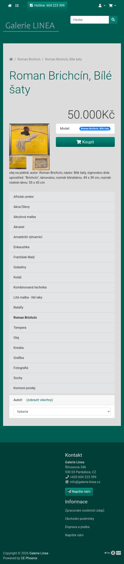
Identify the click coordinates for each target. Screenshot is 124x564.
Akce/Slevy (22, 207)
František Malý (24, 257)
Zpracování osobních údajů (84, 510)
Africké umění (24, 197)
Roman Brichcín (29, 59)
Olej (16, 338)
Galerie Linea (38, 553)
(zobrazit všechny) (38, 400)
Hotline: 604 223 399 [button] (47, 5)
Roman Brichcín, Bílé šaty (63, 59)
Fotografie (21, 368)
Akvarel (19, 227)
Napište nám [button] (79, 492)
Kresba (19, 348)
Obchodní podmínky (79, 519)
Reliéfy (18, 307)
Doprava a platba (77, 527)
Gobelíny (20, 267)
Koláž (17, 277)
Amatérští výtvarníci (28, 237)
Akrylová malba (25, 217)
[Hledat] (89, 20)
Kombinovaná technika (30, 287)
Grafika (19, 358)
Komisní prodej (24, 388)
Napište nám (74, 535)
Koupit (85, 142)
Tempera (20, 328)
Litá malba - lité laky (28, 297)
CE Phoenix (29, 558)
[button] (101, 6)
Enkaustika (21, 247)
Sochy (18, 378)
